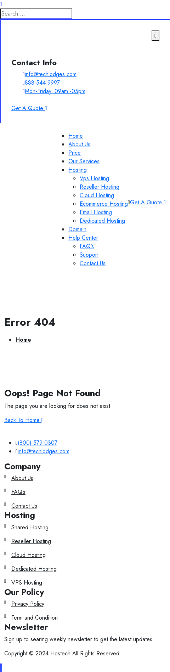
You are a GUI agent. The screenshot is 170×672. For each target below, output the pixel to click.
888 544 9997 (42, 83)
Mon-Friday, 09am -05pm (55, 91)
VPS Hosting (26, 583)
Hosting (77, 170)
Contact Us (93, 263)
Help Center (83, 238)
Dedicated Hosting (102, 221)
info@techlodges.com (50, 74)
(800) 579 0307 (37, 443)
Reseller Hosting (99, 187)
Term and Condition (34, 618)
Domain (77, 229)
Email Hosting (96, 212)
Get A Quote (148, 202)
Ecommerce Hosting (104, 204)
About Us (79, 144)
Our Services (84, 161)
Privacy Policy (27, 604)
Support (89, 255)
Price (74, 153)
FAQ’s (87, 246)
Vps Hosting (94, 178)
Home (75, 136)
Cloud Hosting (97, 195)
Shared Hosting (30, 527)
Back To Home (24, 420)
